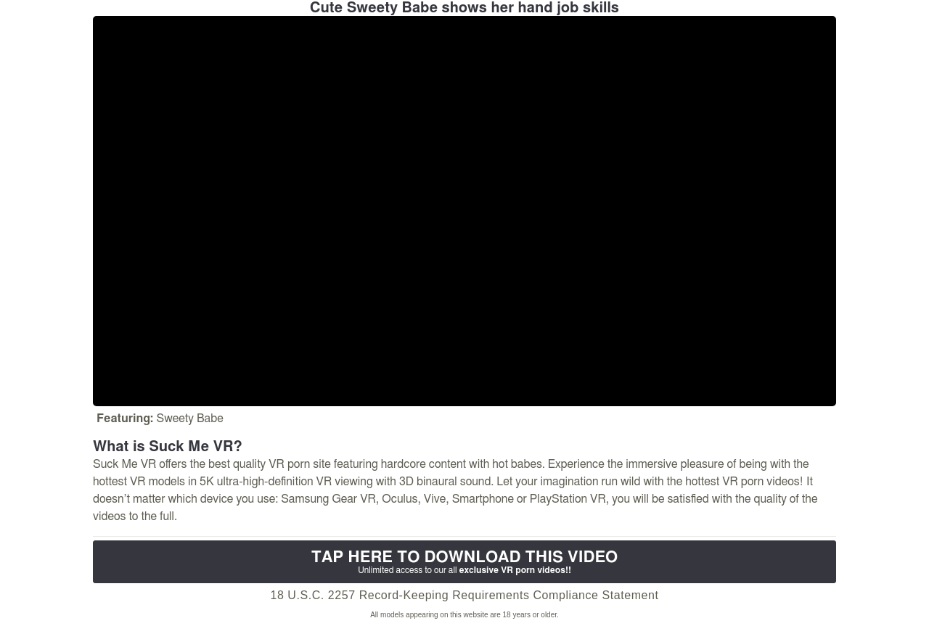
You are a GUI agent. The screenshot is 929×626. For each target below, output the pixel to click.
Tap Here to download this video (464, 562)
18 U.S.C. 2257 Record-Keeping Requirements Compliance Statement (464, 595)
